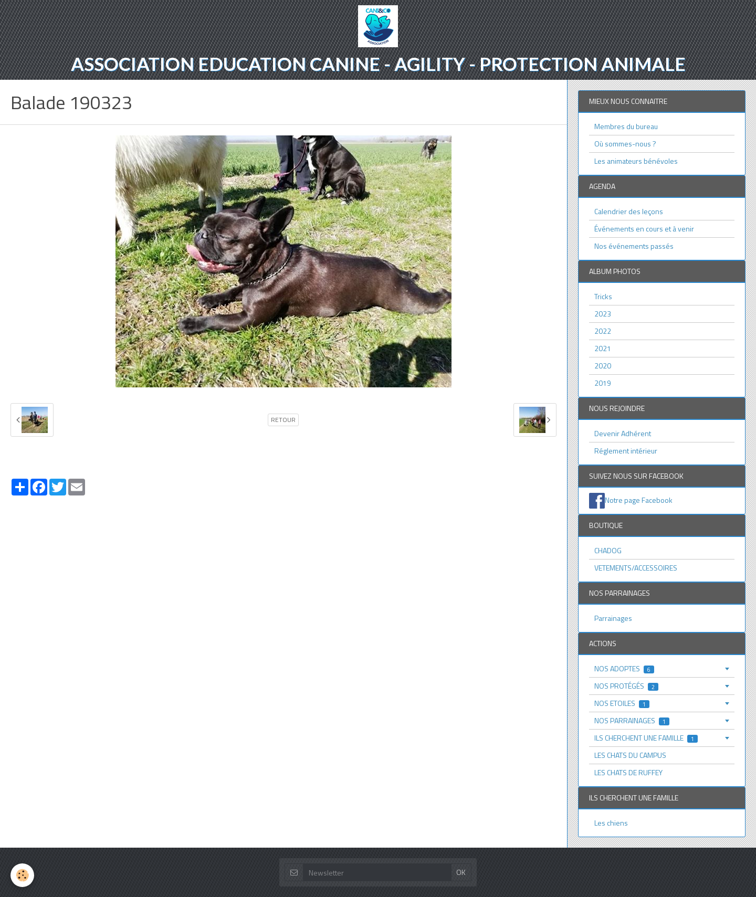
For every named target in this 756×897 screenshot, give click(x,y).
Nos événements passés (634, 245)
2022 (602, 330)
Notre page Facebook (639, 499)
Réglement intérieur (625, 450)
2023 (602, 313)
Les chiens (611, 822)
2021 (602, 348)
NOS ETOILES (621, 703)
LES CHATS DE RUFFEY (628, 772)
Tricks (603, 296)
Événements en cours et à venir (644, 228)
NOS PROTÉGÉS (626, 685)
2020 (602, 365)
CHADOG (608, 550)
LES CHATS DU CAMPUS (630, 755)
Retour (283, 420)
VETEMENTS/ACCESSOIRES (635, 567)
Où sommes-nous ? (625, 143)
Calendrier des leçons (628, 211)
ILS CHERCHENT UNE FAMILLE (646, 737)
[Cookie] (22, 875)
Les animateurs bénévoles (636, 160)
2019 (602, 382)
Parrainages (613, 618)
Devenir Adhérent (622, 433)
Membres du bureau (626, 126)
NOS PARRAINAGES (631, 720)
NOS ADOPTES (624, 668)
